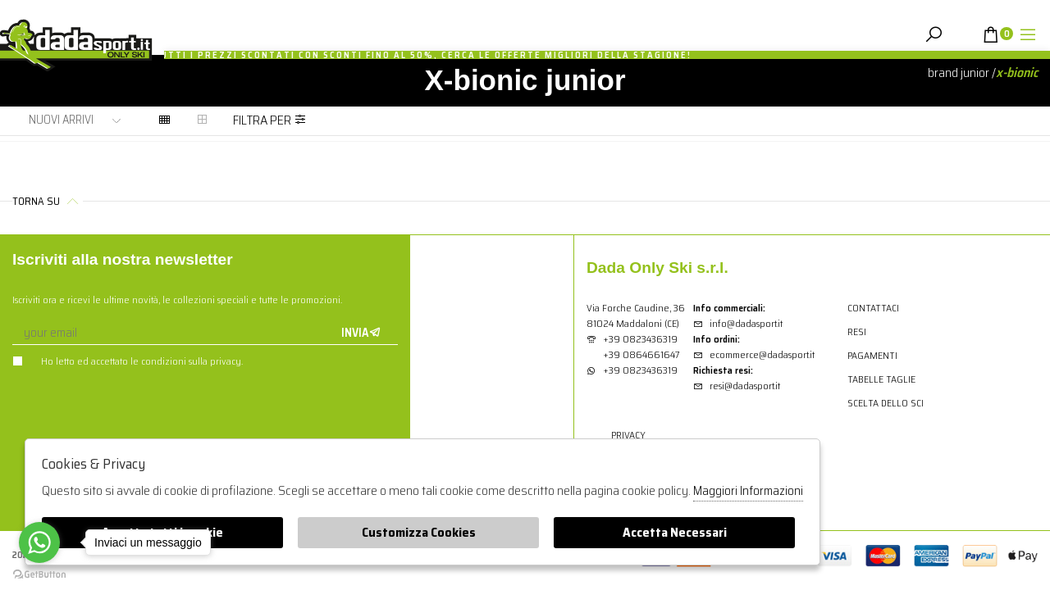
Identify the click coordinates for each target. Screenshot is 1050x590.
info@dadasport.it (738, 323)
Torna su (47, 201)
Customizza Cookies (419, 532)
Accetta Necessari (675, 532)
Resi (856, 331)
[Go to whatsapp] (39, 542)
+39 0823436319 (640, 339)
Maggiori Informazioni (748, 491)
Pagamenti (872, 355)
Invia (361, 333)
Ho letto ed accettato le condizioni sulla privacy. (127, 361)
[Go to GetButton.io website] (39, 574)
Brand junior (958, 72)
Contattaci (873, 307)
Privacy (628, 434)
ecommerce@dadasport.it (754, 354)
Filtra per (270, 120)
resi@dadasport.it (736, 385)
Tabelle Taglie (881, 379)
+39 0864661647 (641, 354)
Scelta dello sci (885, 403)
